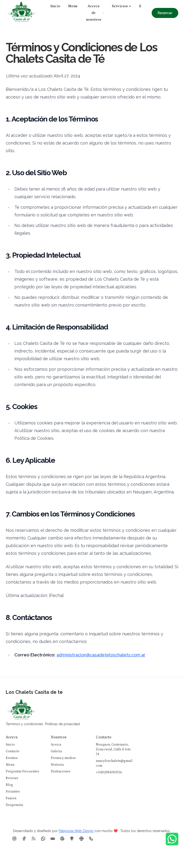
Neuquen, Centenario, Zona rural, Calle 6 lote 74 (113, 749)
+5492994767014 (109, 772)
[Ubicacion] (72, 838)
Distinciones (60, 771)
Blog (9, 785)
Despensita (14, 805)
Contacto (12, 751)
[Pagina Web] (81, 838)
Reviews (12, 778)
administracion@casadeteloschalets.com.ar (101, 654)
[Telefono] (91, 838)
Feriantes (13, 791)
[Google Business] (62, 838)
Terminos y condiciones (24, 724)
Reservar (165, 13)
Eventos (12, 758)
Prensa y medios (63, 758)
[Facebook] (24, 838)
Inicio (55, 6)
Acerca (56, 745)
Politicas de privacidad (62, 724)
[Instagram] (14, 838)
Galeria (56, 751)
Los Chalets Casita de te (34, 692)
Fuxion (11, 798)
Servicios (122, 6)
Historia (57, 765)
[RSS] (33, 838)
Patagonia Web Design (76, 831)
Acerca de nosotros (95, 13)
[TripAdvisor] (53, 838)
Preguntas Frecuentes (22, 771)
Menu (73, 6)
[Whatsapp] (43, 838)
